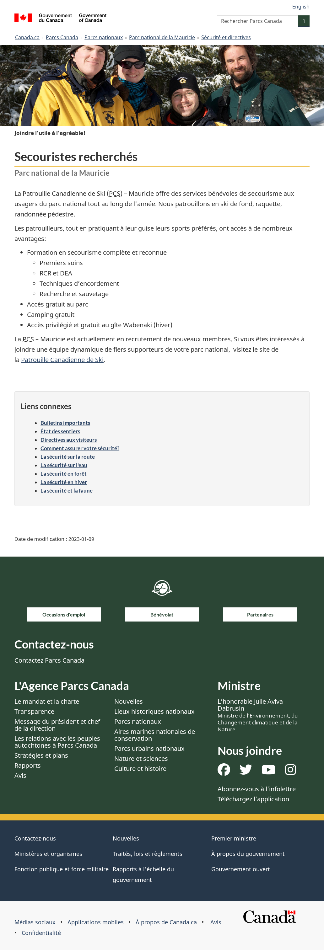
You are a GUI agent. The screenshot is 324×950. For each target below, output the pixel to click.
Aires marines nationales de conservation (154, 735)
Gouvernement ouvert (240, 869)
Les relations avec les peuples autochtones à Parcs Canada (57, 742)
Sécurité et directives (226, 37)
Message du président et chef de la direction (57, 725)
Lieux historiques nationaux (154, 711)
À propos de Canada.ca (166, 922)
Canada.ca (27, 37)
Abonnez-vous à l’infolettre (257, 789)
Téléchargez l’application (253, 799)
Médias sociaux (35, 922)
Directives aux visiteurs (68, 439)
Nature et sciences (141, 758)
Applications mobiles (96, 922)
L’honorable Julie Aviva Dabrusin (258, 715)
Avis (20, 775)
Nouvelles (128, 701)
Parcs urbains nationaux (149, 748)
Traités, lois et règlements (147, 853)
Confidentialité (41, 933)
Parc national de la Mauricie (162, 37)
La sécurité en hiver (63, 482)
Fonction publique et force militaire (61, 869)
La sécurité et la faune (66, 490)
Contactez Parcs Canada (49, 660)
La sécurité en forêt (63, 473)
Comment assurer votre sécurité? (79, 448)
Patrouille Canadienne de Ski (62, 359)
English (301, 6)
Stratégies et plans (41, 755)
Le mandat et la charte (46, 701)
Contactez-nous (35, 838)
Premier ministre (233, 838)
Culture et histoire (140, 768)
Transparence (34, 711)
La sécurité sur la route (67, 456)
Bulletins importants (65, 422)
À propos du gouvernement (248, 853)
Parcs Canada (62, 37)
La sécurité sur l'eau (63, 465)
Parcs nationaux (103, 37)
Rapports (27, 765)
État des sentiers (60, 431)
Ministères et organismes (48, 853)
